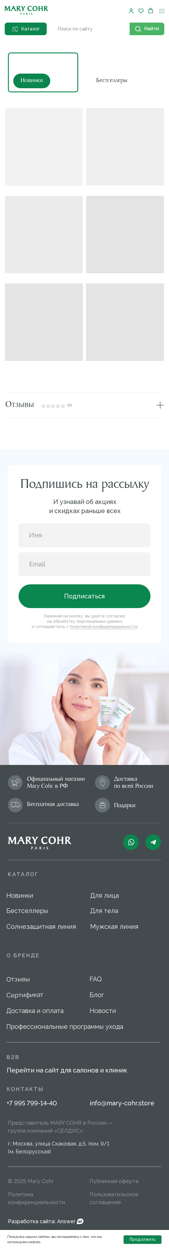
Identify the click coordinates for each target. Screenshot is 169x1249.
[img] (118, 72)
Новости (103, 1010)
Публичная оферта (114, 1181)
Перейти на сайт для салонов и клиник (67, 1070)
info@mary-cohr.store (122, 1103)
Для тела (104, 910)
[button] (131, 10)
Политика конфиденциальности (36, 1198)
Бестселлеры (27, 910)
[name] (84, 535)
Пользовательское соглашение (114, 1198)
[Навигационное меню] (162, 11)
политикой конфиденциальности (104, 626)
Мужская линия (114, 926)
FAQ (96, 979)
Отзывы (18, 979)
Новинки (19, 895)
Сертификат (24, 995)
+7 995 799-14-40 (32, 1103)
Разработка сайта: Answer (42, 1221)
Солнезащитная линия (41, 926)
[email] (84, 564)
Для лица (104, 895)
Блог (97, 995)
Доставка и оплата (34, 1010)
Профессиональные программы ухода (64, 1026)
